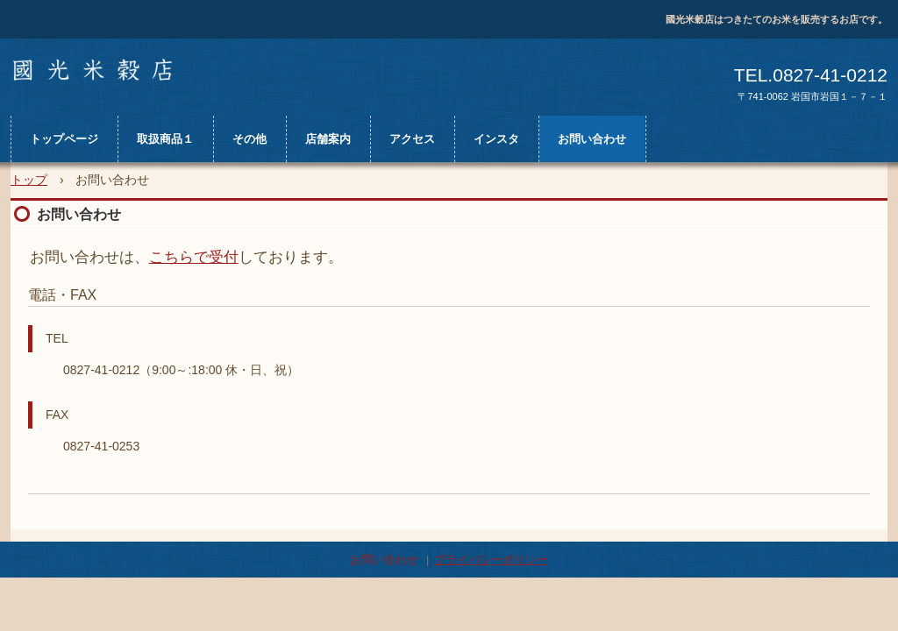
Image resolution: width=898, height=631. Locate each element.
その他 (249, 138)
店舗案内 (328, 138)
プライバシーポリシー (491, 559)
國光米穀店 (104, 72)
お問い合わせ (592, 138)
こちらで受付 (194, 257)
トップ (29, 180)
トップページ (64, 138)
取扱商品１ (165, 138)
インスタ (496, 138)
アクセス (412, 138)
